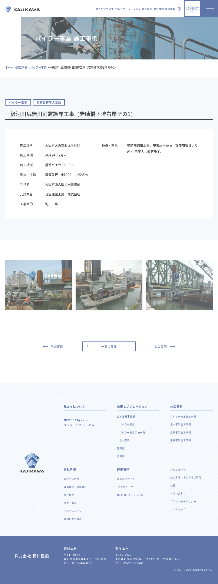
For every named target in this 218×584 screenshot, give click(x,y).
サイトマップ (178, 509)
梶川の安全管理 (73, 519)
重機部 (121, 456)
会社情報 (159, 9)
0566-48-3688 (82, 563)
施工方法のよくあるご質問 (185, 477)
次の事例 (160, 346)
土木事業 (124, 440)
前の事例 (57, 346)
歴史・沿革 (70, 503)
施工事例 (147, 9)
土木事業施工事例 (180, 424)
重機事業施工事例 (180, 440)
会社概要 (69, 495)
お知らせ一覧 (178, 469)
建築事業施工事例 (180, 432)
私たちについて (105, 9)
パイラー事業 (127, 424)
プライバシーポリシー (183, 501)
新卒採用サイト (126, 479)
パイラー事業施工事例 (183, 416)
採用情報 (170, 9)
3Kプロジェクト (126, 487)
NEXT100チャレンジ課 (130, 495)
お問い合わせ (178, 493)
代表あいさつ (71, 479)
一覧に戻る (109, 346)
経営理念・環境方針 (75, 487)
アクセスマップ (73, 511)
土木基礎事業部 (126, 416)
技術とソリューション (128, 9)
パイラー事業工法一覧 (132, 432)
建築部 (121, 448)
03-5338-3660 (133, 563)
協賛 (172, 485)
